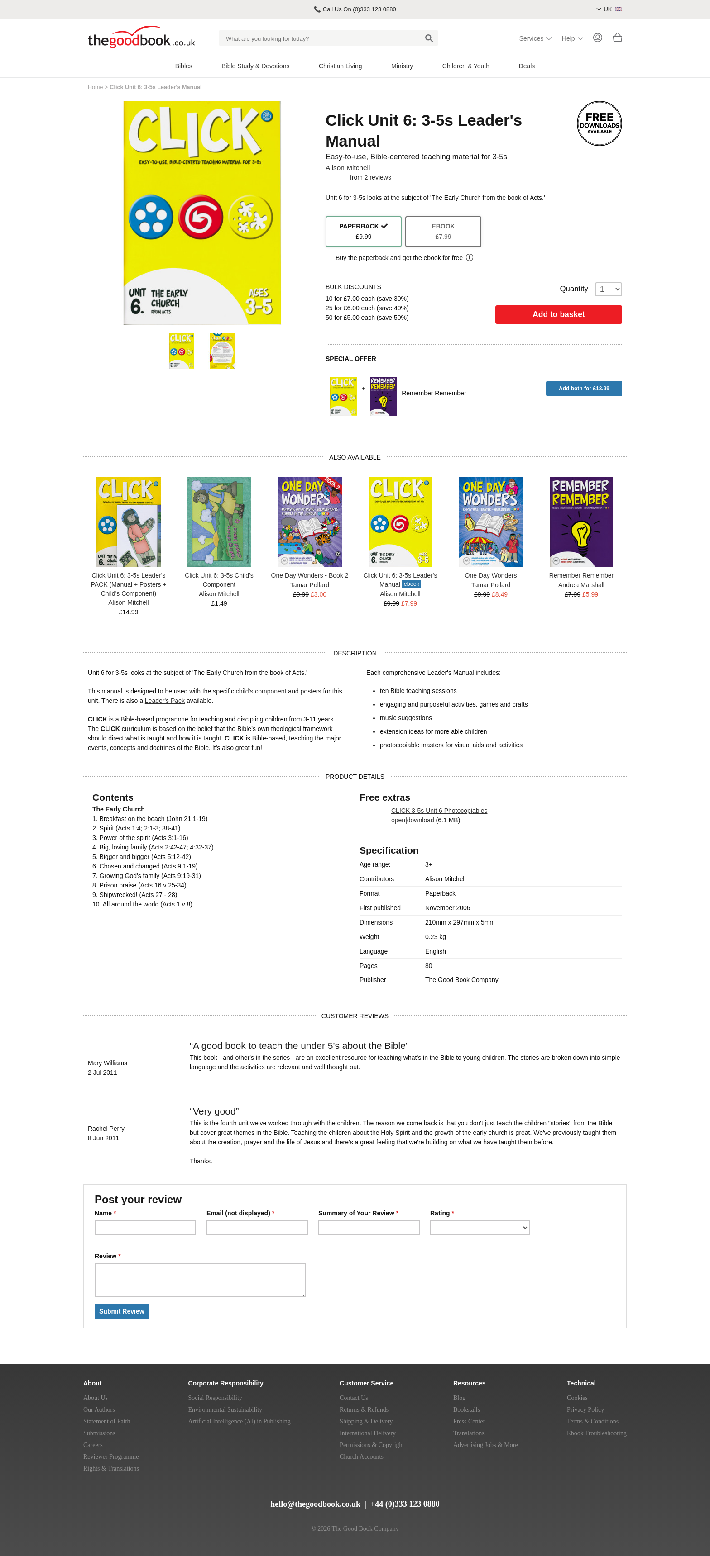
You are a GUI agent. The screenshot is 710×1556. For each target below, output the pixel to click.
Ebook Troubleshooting (597, 1433)
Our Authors (99, 1409)
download (420, 820)
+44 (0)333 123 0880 (405, 1504)
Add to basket (558, 314)
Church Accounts (362, 1456)
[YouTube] (110, 1500)
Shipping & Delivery (366, 1421)
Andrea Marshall (581, 584)
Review (108, 1256)
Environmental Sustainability (225, 1409)
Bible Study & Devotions (255, 66)
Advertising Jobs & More (485, 1445)
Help (568, 38)
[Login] (597, 38)
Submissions (99, 1433)
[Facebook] (144, 1500)
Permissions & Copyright (372, 1445)
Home (95, 87)
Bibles (183, 66)
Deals (527, 66)
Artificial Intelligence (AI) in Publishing (239, 1421)
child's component (261, 691)
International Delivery (368, 1433)
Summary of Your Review (358, 1213)
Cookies (577, 1398)
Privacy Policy (585, 1409)
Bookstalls (466, 1409)
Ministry (402, 66)
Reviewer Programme (111, 1456)
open (398, 820)
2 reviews (378, 177)
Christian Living (340, 66)
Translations (469, 1433)
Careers (93, 1445)
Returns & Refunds (364, 1409)
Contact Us (354, 1398)
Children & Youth (465, 66)
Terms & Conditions (593, 1421)
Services (531, 38)
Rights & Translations (111, 1468)
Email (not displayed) (240, 1213)
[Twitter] (127, 1500)
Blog (459, 1398)
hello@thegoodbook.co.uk (315, 1504)
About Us (95, 1398)
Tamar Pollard (309, 584)
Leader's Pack (165, 700)
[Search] (429, 38)
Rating (442, 1213)
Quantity (591, 289)
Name (105, 1213)
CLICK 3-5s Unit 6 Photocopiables (439, 810)
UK (613, 9)
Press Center (469, 1421)
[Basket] (617, 39)
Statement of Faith (106, 1421)
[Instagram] (159, 1500)
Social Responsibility (215, 1398)
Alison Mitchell (348, 167)
